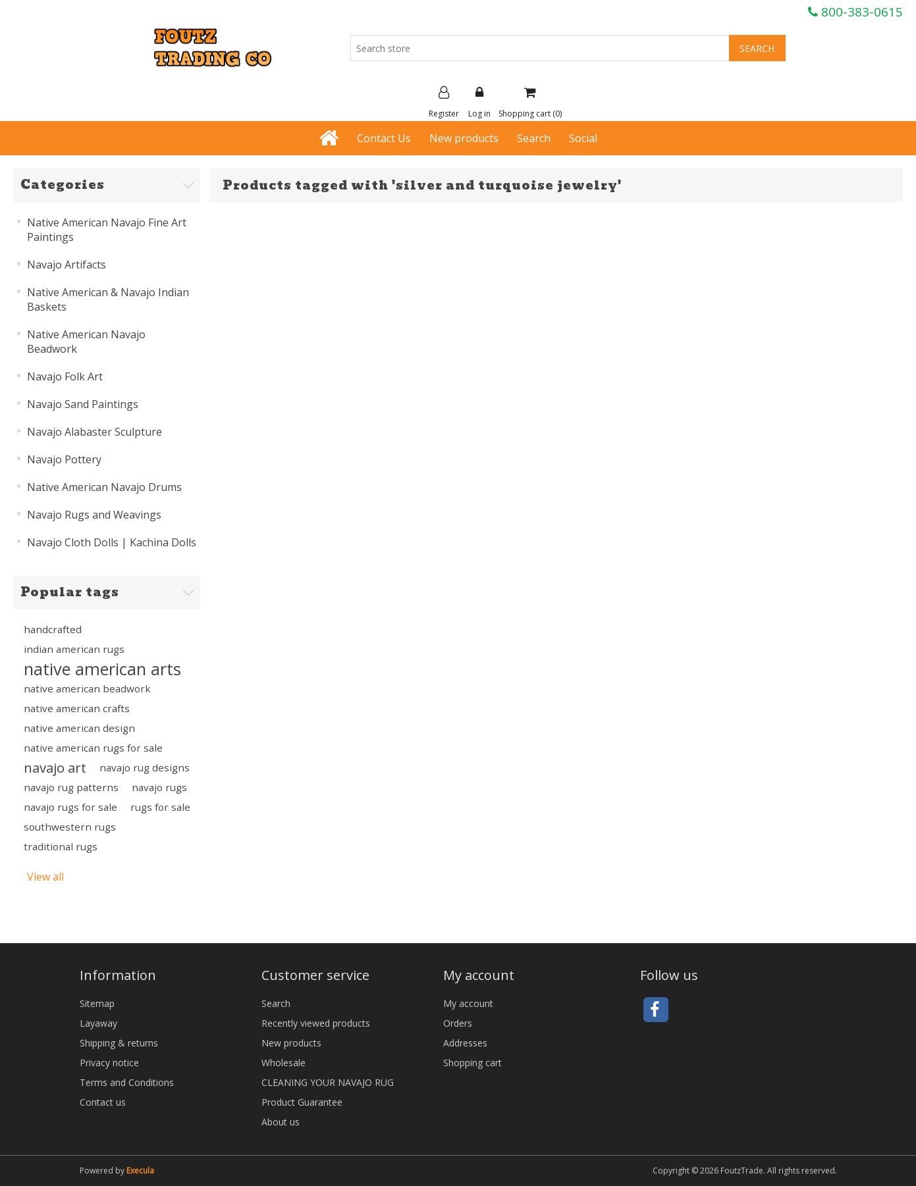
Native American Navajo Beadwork (86, 341)
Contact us (103, 1102)
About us (280, 1122)
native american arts (102, 669)
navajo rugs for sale (70, 806)
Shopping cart (472, 1062)
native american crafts (77, 708)
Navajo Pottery (64, 459)
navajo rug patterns (71, 787)
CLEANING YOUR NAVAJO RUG (327, 1082)
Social (583, 138)
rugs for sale (160, 806)
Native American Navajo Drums (104, 487)
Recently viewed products (315, 1023)
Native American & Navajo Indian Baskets (108, 299)
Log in (479, 102)
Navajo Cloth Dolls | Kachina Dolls (111, 542)
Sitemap (97, 1003)
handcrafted (53, 629)
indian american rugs (74, 649)
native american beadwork (87, 688)
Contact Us (384, 138)
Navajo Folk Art (65, 376)
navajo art (55, 767)
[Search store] (540, 48)
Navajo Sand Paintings (82, 404)
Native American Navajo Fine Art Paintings (106, 229)
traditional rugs (60, 846)
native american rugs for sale (93, 747)
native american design (79, 728)
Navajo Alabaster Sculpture (94, 432)
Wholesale (283, 1062)
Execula (140, 1170)
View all (45, 876)
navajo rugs (159, 787)
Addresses (465, 1043)
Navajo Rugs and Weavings (94, 514)
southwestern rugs (70, 826)
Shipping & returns (119, 1043)
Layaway (98, 1023)
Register (444, 102)
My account (468, 1003)
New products (463, 138)
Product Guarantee (301, 1102)
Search (534, 138)
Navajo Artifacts (66, 264)
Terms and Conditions (127, 1082)
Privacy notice (109, 1062)
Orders (457, 1023)
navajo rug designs (144, 767)
